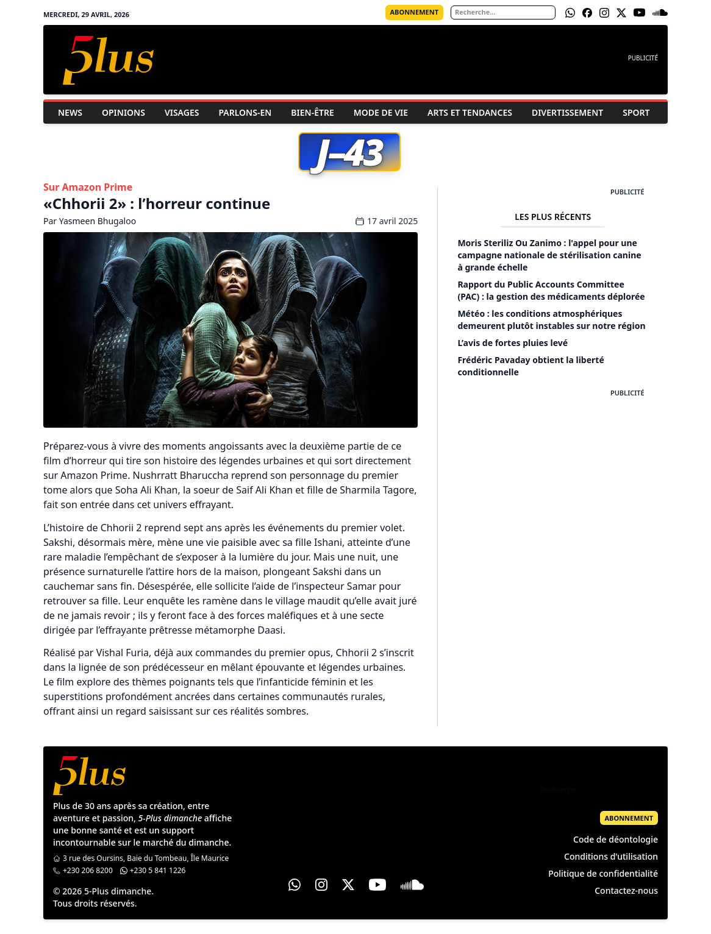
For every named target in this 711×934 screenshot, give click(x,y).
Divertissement (567, 112)
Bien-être (312, 112)
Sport (636, 112)
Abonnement (414, 11)
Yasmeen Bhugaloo (97, 221)
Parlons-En (244, 112)
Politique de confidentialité (603, 873)
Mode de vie (381, 112)
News (70, 112)
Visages (182, 112)
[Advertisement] (553, 474)
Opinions (123, 112)
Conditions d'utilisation (611, 856)
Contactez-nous (626, 890)
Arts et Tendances (469, 112)
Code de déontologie (615, 839)
